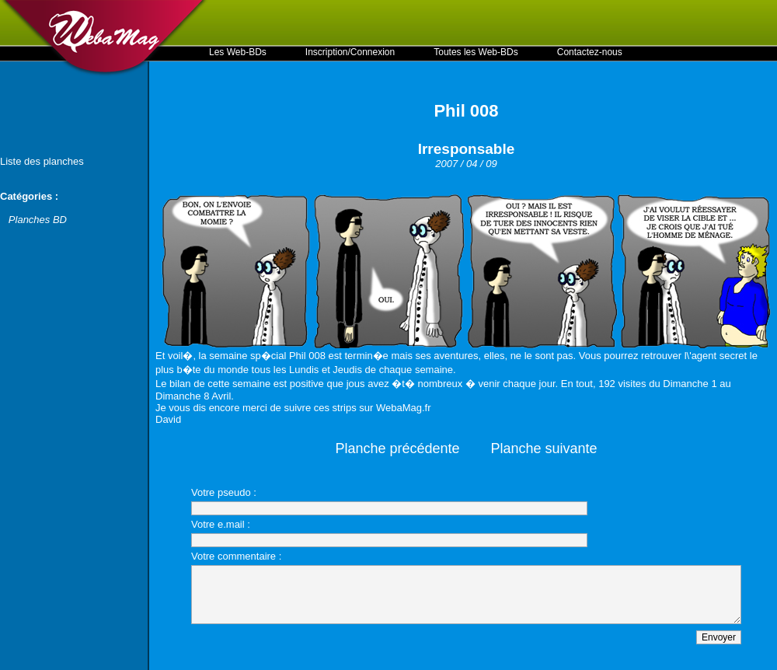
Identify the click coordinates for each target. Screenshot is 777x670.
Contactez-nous (589, 52)
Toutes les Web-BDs (476, 52)
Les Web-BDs (238, 52)
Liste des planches (42, 161)
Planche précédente (397, 448)
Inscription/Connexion (350, 52)
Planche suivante (544, 448)
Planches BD (38, 219)
